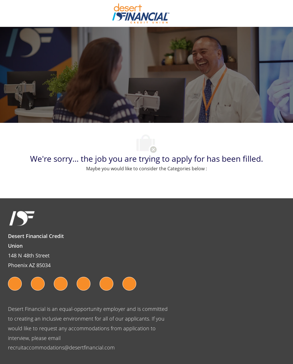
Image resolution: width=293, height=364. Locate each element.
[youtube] (83, 284)
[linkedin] (129, 284)
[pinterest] (106, 284)
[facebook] (38, 284)
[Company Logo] (140, 13)
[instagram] (61, 284)
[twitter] (15, 284)
